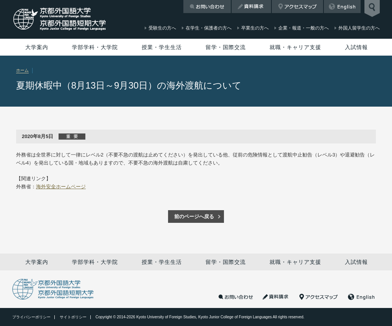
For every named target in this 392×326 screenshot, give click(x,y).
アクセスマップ (297, 6)
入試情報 (356, 47)
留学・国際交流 (226, 47)
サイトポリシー (73, 317)
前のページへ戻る (194, 216)
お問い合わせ (207, 6)
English (342, 6)
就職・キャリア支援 (295, 47)
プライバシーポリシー (31, 317)
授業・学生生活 (162, 47)
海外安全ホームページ (61, 186)
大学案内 (36, 47)
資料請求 (251, 6)
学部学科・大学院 (95, 47)
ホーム (22, 70)
